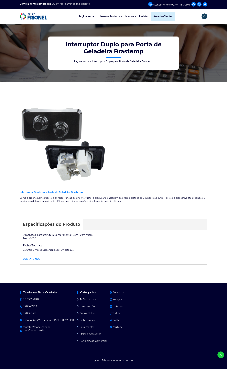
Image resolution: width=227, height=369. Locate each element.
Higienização (86, 306)
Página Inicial (86, 16)
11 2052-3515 (28, 313)
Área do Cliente (162, 16)
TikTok (115, 313)
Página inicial (81, 61)
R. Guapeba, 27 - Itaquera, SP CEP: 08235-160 (47, 320)
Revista (143, 16)
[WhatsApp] (220, 354)
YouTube (116, 327)
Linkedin (116, 306)
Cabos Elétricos (87, 313)
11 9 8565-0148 (29, 299)
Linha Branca (86, 320)
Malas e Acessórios (89, 334)
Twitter (115, 320)
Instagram (117, 299)
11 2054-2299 (28, 306)
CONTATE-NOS (31, 259)
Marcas (129, 16)
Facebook (117, 292)
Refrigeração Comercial (92, 341)
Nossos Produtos (110, 16)
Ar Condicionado (88, 299)
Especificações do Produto (51, 224)
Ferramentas (85, 327)
